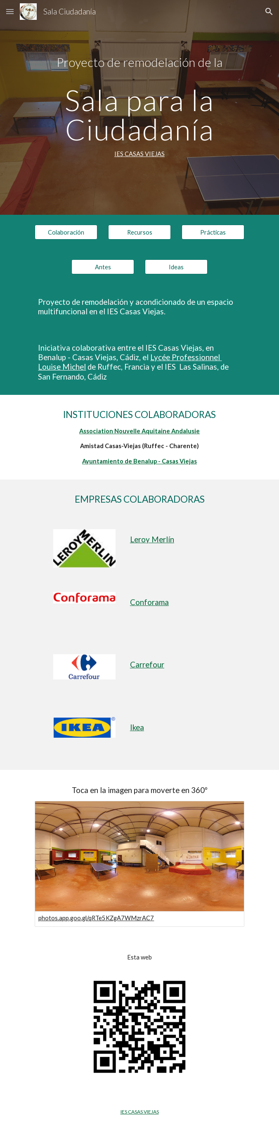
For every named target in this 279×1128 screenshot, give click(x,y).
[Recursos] (139, 232)
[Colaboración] (66, 232)
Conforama (149, 602)
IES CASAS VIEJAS (139, 153)
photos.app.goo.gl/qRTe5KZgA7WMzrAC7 (96, 917)
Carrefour (147, 664)
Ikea (137, 727)
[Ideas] (176, 266)
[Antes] (102, 266)
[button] (10, 11)
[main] (139, 107)
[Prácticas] (213, 232)
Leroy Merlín (152, 539)
